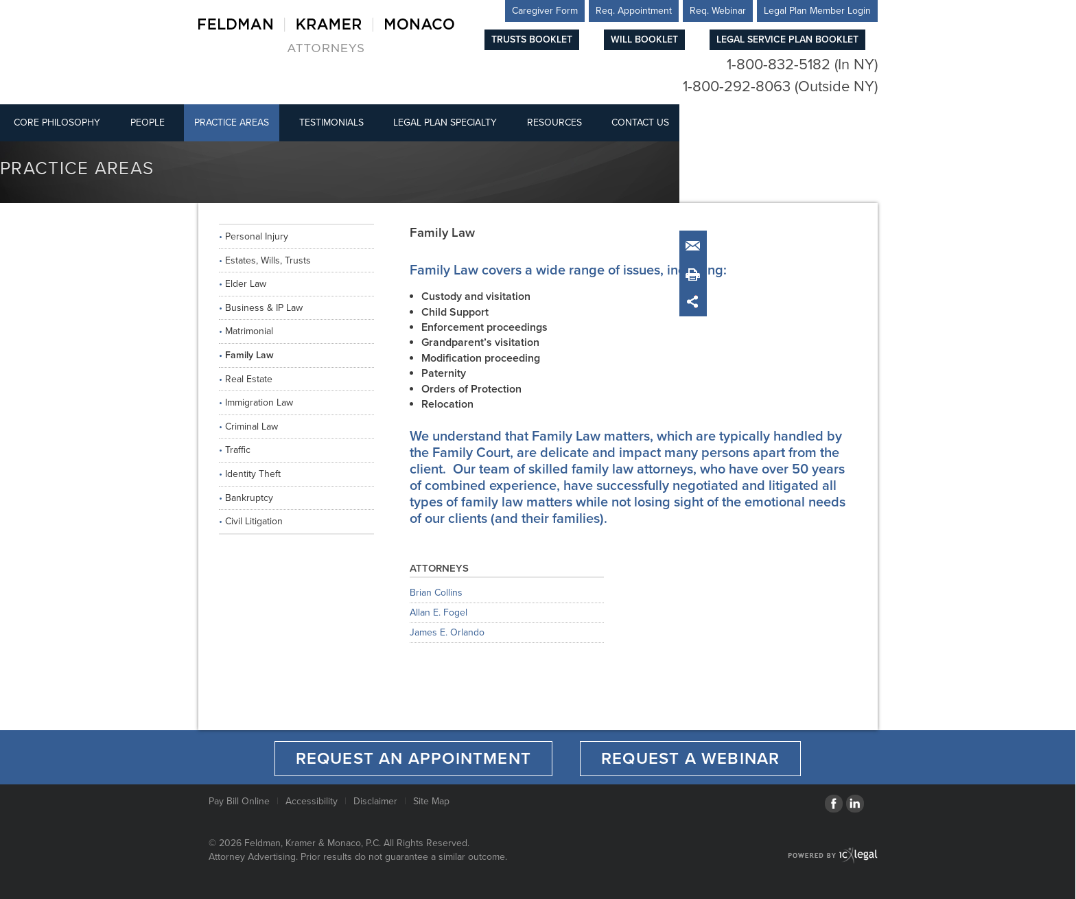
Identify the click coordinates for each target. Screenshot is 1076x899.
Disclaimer (375, 801)
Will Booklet (644, 39)
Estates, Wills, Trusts (268, 260)
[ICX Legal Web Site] (833, 855)
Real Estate (248, 379)
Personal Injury (256, 236)
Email (696, 246)
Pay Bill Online (239, 801)
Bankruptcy (249, 498)
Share (696, 301)
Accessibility (311, 801)
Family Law (249, 355)
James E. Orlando (447, 633)
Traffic (237, 450)
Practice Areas (231, 122)
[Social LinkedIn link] (855, 804)
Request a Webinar (690, 759)
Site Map (431, 801)
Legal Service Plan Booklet (787, 39)
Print (696, 274)
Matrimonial (249, 331)
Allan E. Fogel (438, 613)
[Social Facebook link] (834, 804)
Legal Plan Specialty (445, 122)
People (147, 122)
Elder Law (245, 284)
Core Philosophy (57, 122)
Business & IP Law (264, 308)
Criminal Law (251, 426)
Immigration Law (259, 402)
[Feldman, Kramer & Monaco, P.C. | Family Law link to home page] (326, 34)
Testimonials (331, 122)
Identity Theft (253, 474)
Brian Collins (436, 593)
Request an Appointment (413, 759)
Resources (554, 122)
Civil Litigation (254, 521)
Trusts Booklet (531, 39)
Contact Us (640, 122)
